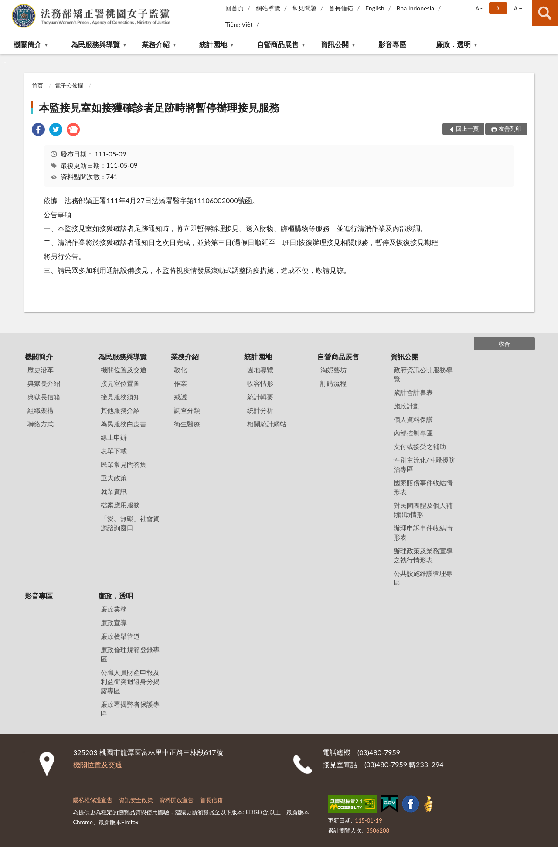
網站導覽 (268, 8)
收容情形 (260, 383)
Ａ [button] (498, 8)
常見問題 (304, 8)
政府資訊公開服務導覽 (423, 374)
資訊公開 (335, 44)
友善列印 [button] (510, 128)
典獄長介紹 (43, 383)
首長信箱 (341, 8)
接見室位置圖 (120, 383)
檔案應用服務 (120, 505)
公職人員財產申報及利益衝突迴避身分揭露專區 (130, 681)
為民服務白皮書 (123, 424)
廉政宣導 (114, 622)
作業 (180, 383)
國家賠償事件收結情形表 (423, 487)
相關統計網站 (266, 424)
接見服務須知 (120, 397)
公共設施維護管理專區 (423, 577)
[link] (38, 130)
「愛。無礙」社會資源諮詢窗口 (130, 522)
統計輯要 (260, 397)
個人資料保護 (413, 419)
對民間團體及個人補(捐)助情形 (423, 509)
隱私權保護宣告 (92, 799)
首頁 (37, 85)
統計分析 (260, 410)
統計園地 (213, 44)
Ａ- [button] (478, 8)
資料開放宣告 (177, 799)
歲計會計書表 (413, 392)
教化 (180, 370)
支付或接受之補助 (420, 446)
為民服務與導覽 (95, 44)
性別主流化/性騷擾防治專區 (425, 464)
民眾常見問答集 (123, 464)
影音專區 (392, 44)
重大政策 (114, 478)
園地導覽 (260, 370)
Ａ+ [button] (517, 8)
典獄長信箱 (43, 397)
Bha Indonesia (415, 8)
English (374, 8)
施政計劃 (407, 406)
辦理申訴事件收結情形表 (423, 532)
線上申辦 (114, 437)
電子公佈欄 (69, 85)
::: (7, 6)
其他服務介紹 (120, 410)
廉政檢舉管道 (120, 636)
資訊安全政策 (136, 799)
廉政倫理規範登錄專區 (130, 654)
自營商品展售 (278, 44)
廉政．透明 (453, 44)
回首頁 (234, 8)
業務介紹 (156, 44)
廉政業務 (114, 609)
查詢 (545, 13)
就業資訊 (114, 491)
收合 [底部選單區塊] (504, 343)
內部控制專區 (413, 433)
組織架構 (40, 410)
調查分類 (187, 410)
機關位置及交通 (123, 370)
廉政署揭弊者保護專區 (130, 708)
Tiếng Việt (239, 24)
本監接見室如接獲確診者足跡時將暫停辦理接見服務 (159, 107)
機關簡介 (27, 44)
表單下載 (114, 451)
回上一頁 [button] (467, 128)
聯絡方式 (40, 424)
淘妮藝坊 (333, 370)
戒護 (180, 397)
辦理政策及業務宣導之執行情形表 (423, 555)
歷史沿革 (40, 370)
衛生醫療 (187, 424)
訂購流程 (333, 383)
